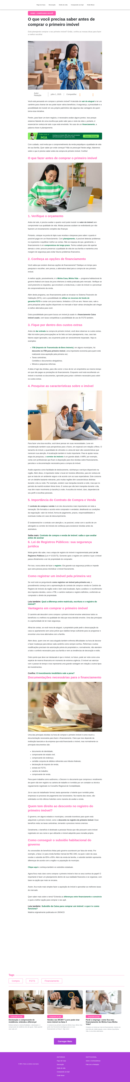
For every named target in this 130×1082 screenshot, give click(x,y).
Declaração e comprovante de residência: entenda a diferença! (23, 1021)
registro (58, 566)
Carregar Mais (65, 1041)
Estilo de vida (63, 5)
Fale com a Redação (92, 1064)
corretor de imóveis (54, 457)
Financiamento (53, 981)
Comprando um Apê (77, 5)
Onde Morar (90, 5)
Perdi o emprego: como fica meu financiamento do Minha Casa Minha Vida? (101, 1022)
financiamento (88, 124)
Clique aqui (33, 867)
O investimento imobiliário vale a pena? (55, 673)
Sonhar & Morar (20, 3)
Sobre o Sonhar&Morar (93, 1061)
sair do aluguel (88, 101)
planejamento (69, 239)
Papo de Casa (41, 5)
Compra (16, 981)
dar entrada (41, 331)
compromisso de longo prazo (57, 245)
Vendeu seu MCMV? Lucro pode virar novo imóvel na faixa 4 (63, 1021)
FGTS (33, 981)
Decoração (52, 5)
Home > (33, 13)
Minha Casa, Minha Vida (67, 278)
